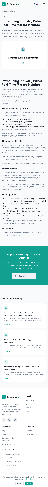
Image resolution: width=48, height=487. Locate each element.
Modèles (29, 408)
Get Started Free (24, 276)
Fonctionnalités (31, 400)
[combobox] (36, 4)
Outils (28, 411)
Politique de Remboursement (11, 461)
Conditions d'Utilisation (9, 458)
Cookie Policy (28, 479)
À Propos (29, 431)
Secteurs (5, 434)
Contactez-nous (31, 434)
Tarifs (27, 404)
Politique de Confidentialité (11, 454)
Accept (28, 483)
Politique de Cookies (9, 465)
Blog (3, 431)
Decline (19, 483)
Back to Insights (8, 11)
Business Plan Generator (10, 444)
